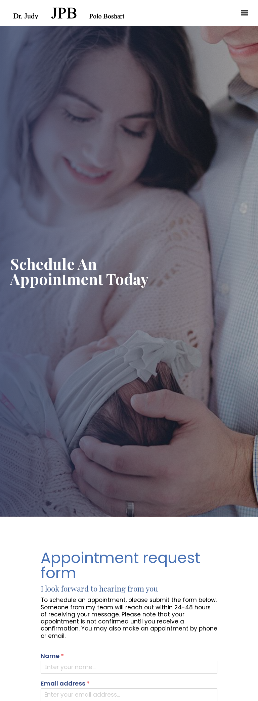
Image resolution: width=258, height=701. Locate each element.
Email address (65, 684)
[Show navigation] (243, 13)
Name (52, 656)
